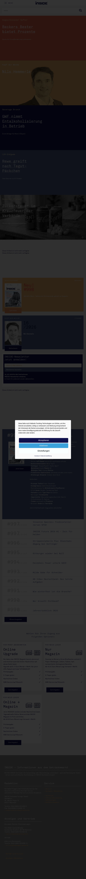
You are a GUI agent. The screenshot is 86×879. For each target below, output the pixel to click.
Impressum (37, 455)
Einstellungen (44, 451)
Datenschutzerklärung (46, 455)
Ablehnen (43, 445)
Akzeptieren (43, 440)
